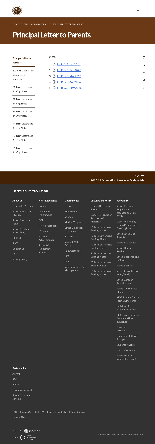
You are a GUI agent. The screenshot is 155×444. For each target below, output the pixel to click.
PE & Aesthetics (73, 250)
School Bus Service (126, 242)
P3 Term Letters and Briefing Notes (22, 113)
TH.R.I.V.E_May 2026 (69, 87)
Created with (28, 431)
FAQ (14, 254)
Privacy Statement (77, 412)
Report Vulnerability (56, 412)
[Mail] (143, 71)
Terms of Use (18, 417)
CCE (66, 261)
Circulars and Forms (101, 200)
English (68, 205)
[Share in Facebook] (143, 79)
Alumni (16, 373)
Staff (15, 243)
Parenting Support (22, 389)
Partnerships (19, 368)
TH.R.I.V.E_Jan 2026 (68, 64)
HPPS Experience (47, 200)
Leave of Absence (126, 350)
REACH (37, 412)
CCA (66, 256)
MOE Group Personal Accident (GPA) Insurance (128, 318)
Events (42, 205)
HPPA (15, 384)
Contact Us (18, 248)
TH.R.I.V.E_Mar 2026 (69, 76)
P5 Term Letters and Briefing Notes (22, 138)
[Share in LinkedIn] (143, 86)
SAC (14, 379)
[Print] (143, 58)
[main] (77, 94)
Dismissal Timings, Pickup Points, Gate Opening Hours (127, 225)
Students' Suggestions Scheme (44, 248)
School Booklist (125, 265)
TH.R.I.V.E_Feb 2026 (69, 70)
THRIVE (17, 237)
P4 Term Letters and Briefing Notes (22, 125)
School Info (122, 200)
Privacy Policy (19, 259)
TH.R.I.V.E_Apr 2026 (69, 81)
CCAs (41, 220)
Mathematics (71, 211)
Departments (71, 200)
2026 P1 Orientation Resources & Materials (23, 75)
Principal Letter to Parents (21, 60)
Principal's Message (22, 205)
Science (68, 216)
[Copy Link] (143, 65)
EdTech (68, 236)
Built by (26, 437)
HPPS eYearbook (47, 225)
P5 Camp (43, 231)
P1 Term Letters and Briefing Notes (22, 89)
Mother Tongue (72, 222)
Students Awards (126, 344)
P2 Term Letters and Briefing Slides (22, 101)
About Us (17, 200)
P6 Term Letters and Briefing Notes (22, 150)
